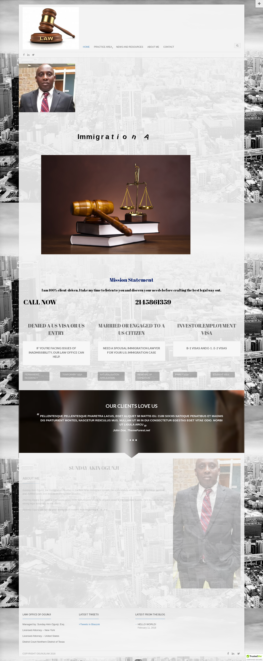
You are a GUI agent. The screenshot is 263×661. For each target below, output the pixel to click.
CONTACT (168, 47)
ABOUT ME (153, 47)
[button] (254, 657)
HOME (86, 47)
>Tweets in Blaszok (89, 624)
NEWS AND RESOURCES (129, 47)
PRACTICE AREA (103, 47)
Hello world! (147, 624)
